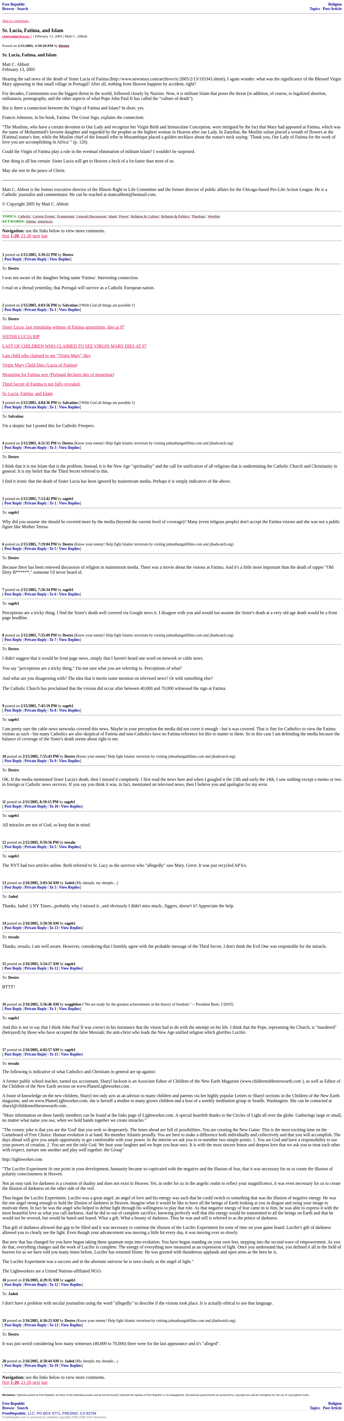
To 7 (52, 640)
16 (4, 1004)
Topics (315, 9)
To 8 (52, 710)
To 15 (53, 1054)
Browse (8, 9)
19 (4, 1321)
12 (4, 842)
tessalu (69, 842)
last (44, 235)
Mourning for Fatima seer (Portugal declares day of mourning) (58, 374)
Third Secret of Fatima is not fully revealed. (41, 384)
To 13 (53, 928)
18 (4, 1280)
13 (4, 883)
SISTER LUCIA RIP (21, 336)
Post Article (332, 9)
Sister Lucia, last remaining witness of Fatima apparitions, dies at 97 (63, 327)
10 (4, 756)
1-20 (15, 235)
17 (4, 1050)
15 (4, 964)
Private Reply (36, 259)
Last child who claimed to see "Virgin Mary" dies (46, 355)
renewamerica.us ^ (17, 36)
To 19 (53, 1365)
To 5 (52, 549)
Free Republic (13, 4)
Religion (335, 4)
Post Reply (13, 259)
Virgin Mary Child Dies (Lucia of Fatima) (39, 365)
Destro (67, 255)
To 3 (52, 448)
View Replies (59, 259)
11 (4, 802)
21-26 (26, 235)
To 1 (52, 310)
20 (4, 1361)
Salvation (70, 305)
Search (22, 9)
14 (4, 923)
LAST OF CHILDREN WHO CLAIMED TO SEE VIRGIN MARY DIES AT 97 (74, 346)
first (5, 235)
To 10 (53, 806)
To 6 (52, 594)
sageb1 (67, 499)
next (36, 235)
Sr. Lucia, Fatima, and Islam (27, 393)
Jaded (69, 883)
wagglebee (73, 1004)
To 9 (52, 761)
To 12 (53, 968)
